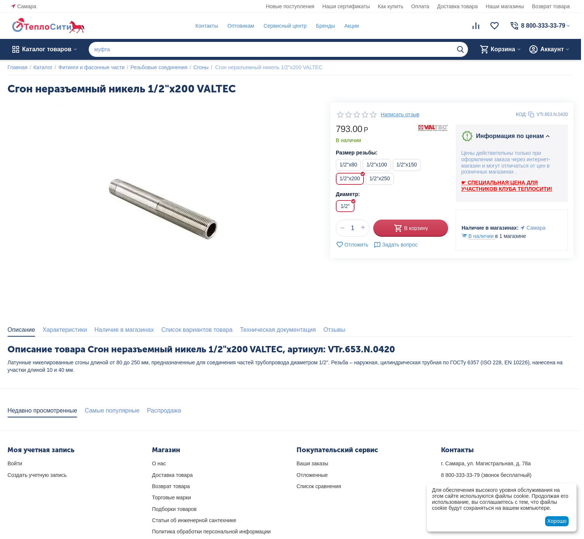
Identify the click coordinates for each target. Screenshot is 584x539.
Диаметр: (348, 194)
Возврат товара (551, 6)
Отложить (352, 244)
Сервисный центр (285, 26)
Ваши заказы (312, 463)
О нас (159, 463)
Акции (351, 26)
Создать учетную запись (37, 475)
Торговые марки (171, 497)
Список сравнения (318, 486)
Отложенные (312, 475)
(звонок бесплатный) (486, 475)
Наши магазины (505, 6)
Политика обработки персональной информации (211, 532)
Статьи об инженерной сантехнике (194, 520)
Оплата (420, 6)
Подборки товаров (174, 509)
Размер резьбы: (356, 153)
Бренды (325, 26)
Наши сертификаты (346, 6)
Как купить (390, 6)
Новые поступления (290, 6)
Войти (14, 463)
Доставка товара (457, 6)
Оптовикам (240, 26)
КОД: (521, 114)
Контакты (206, 26)
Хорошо (557, 521)
